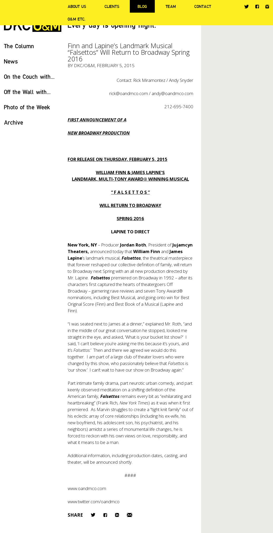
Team (171, 6)
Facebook (257, 6)
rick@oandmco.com (128, 93)
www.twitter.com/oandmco (94, 502)
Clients (112, 6)
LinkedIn (117, 515)
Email (129, 515)
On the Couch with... (29, 76)
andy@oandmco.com (172, 93)
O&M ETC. (77, 19)
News (11, 61)
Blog (142, 6)
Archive (13, 122)
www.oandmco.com (87, 488)
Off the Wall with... (27, 91)
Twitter (246, 6)
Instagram (267, 6)
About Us (77, 6)
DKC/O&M (84, 65)
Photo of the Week (27, 107)
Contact (202, 6)
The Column (19, 46)
